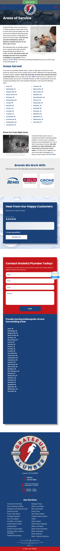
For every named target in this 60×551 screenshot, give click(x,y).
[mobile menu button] (48, 7)
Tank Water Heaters (38, 514)
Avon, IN (9, 86)
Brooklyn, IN (10, 97)
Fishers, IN (9, 108)
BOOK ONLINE (30, 2)
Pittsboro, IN (37, 105)
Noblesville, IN (38, 103)
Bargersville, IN (11, 92)
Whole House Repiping (39, 524)
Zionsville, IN (37, 122)
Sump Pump (35, 511)
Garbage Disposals (13, 516)
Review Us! (16, 237)
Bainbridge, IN (11, 89)
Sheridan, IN (37, 111)
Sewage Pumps (36, 504)
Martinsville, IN (38, 89)
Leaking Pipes (12, 526)
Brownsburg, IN (11, 100)
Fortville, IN (10, 111)
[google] (33, 495)
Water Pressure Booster (39, 529)
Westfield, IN (37, 114)
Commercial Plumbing (14, 504)
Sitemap (41, 542)
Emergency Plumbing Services (17, 509)
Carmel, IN (9, 103)
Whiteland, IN (37, 116)
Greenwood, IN (11, 119)
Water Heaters (36, 521)
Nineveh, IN (37, 100)
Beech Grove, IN (11, 94)
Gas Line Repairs (13, 519)
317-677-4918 (12, 59)
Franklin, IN (10, 114)
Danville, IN (10, 105)
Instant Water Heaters (14, 524)
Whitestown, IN (38, 119)
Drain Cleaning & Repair (15, 506)
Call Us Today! (30, 549)
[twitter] (30, 495)
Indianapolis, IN (11, 122)
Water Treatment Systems (40, 536)
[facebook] (26, 495)
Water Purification (37, 531)
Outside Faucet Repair (14, 529)
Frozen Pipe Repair (13, 514)
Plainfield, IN (37, 108)
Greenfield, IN (10, 116)
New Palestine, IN (39, 97)
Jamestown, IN (11, 125)
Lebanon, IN (37, 86)
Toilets (33, 519)
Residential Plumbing (14, 535)
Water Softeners (36, 534)
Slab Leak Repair (37, 509)
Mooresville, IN (38, 92)
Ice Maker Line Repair (14, 521)
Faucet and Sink (12, 511)
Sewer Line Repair (37, 506)
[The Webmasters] (30, 541)
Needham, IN (37, 94)
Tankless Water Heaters (39, 516)
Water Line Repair (37, 526)
